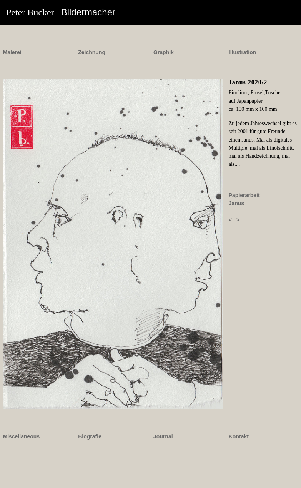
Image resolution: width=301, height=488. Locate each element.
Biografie (89, 436)
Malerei (12, 52)
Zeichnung (91, 52)
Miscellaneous (21, 436)
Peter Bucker (60, 12)
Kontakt (239, 436)
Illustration (242, 52)
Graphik (163, 52)
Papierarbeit (244, 195)
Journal (163, 436)
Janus (236, 203)
